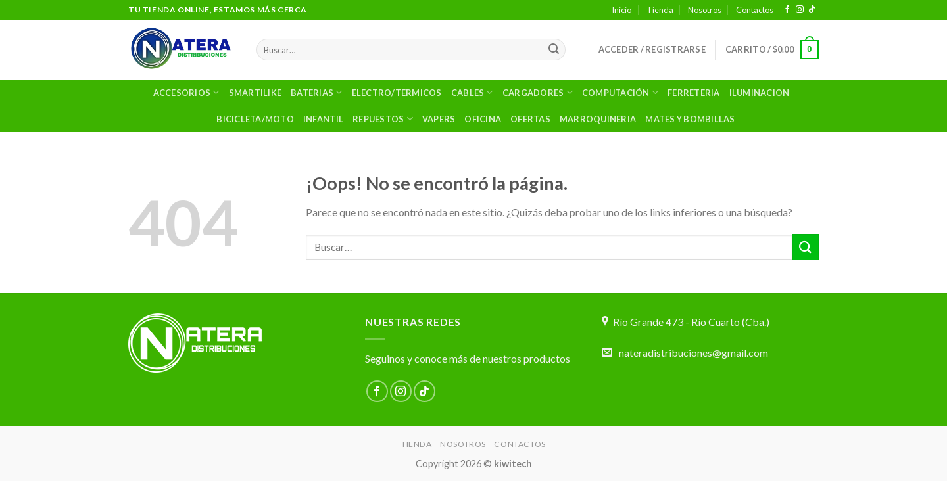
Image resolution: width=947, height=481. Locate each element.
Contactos (754, 10)
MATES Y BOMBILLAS (690, 119)
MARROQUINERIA (598, 119)
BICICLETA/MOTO (255, 119)
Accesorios (186, 92)
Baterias (317, 92)
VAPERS (439, 119)
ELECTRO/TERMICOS (397, 92)
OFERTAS (530, 119)
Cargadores (537, 92)
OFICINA (482, 119)
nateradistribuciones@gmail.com (693, 352)
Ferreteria (694, 92)
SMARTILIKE (255, 92)
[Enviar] (554, 50)
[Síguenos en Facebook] (787, 9)
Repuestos (382, 118)
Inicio (621, 10)
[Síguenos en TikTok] (812, 9)
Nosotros (704, 10)
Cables (472, 92)
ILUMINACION (759, 92)
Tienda (659, 10)
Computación (620, 92)
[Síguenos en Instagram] (800, 9)
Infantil (323, 119)
